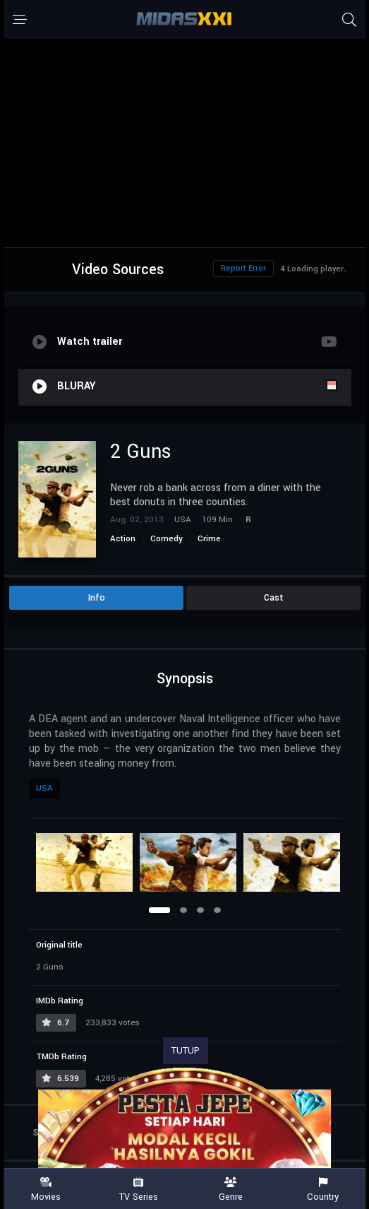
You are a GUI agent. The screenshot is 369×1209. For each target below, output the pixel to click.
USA (44, 788)
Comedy (166, 538)
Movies (46, 1189)
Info (96, 597)
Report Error (243, 268)
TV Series (138, 1189)
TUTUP (185, 1050)
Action (122, 538)
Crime (209, 538)
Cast (274, 597)
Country (323, 1189)
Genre (231, 1189)
